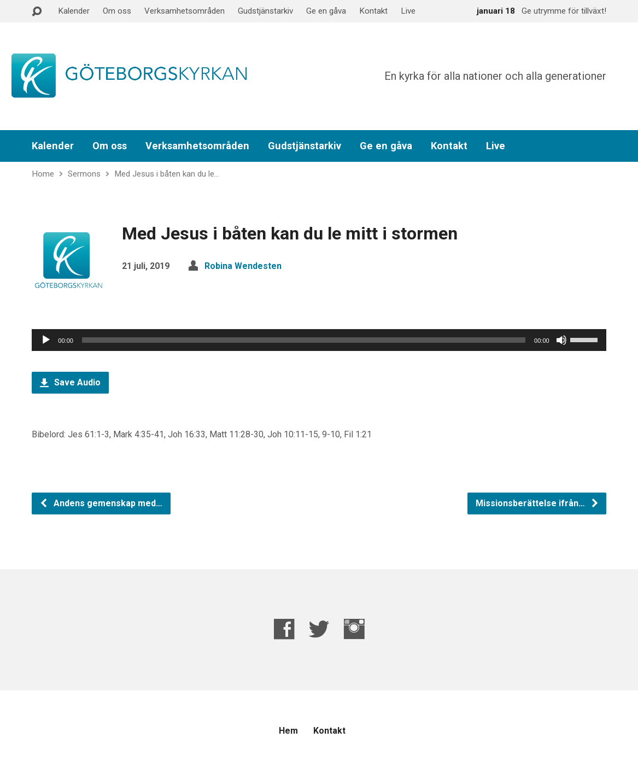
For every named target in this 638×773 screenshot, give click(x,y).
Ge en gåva (326, 11)
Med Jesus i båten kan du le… (166, 174)
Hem (288, 730)
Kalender (74, 11)
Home (43, 174)
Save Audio (70, 382)
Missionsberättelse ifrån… (537, 503)
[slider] (303, 340)
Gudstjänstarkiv (265, 11)
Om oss (117, 11)
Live (408, 11)
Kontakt (373, 11)
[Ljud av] (561, 340)
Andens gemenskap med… (100, 503)
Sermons (84, 174)
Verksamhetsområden (184, 11)
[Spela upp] (45, 340)
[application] (319, 340)
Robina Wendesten (243, 266)
